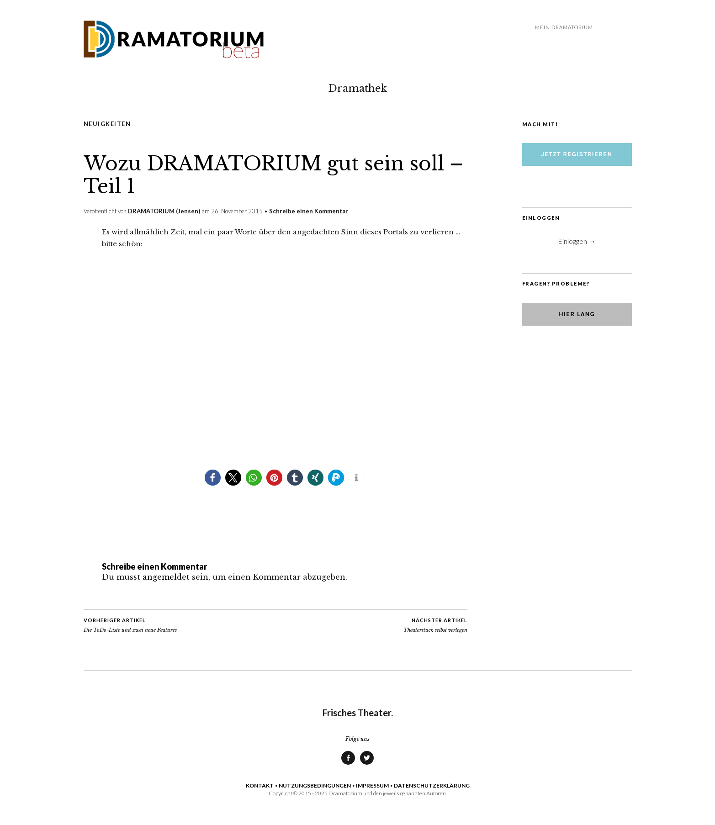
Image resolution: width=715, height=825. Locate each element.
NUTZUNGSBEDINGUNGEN (315, 785)
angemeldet (166, 577)
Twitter (367, 764)
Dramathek (357, 88)
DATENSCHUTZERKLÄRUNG (432, 785)
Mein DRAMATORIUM (564, 27)
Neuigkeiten (107, 123)
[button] (213, 478)
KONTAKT (260, 785)
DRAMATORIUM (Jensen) (164, 211)
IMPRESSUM (372, 785)
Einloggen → (577, 241)
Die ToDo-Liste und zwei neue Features (130, 625)
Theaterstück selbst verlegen (435, 625)
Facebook (348, 764)
